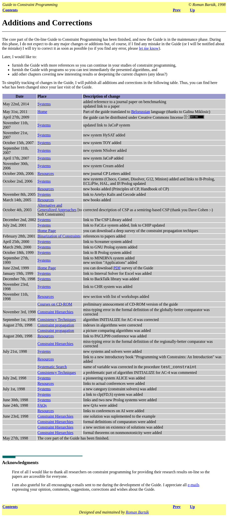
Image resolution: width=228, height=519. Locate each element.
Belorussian (140, 112)
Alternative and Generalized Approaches (56, 207)
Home (42, 112)
